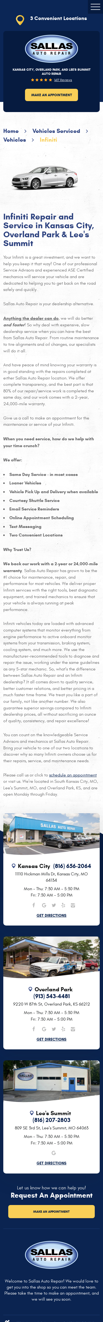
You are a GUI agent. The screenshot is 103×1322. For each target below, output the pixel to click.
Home (11, 131)
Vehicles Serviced (56, 131)
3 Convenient (58, 18)
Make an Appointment (51, 95)
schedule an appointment (73, 775)
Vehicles (14, 139)
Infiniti (48, 139)
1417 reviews (63, 80)
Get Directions (51, 915)
